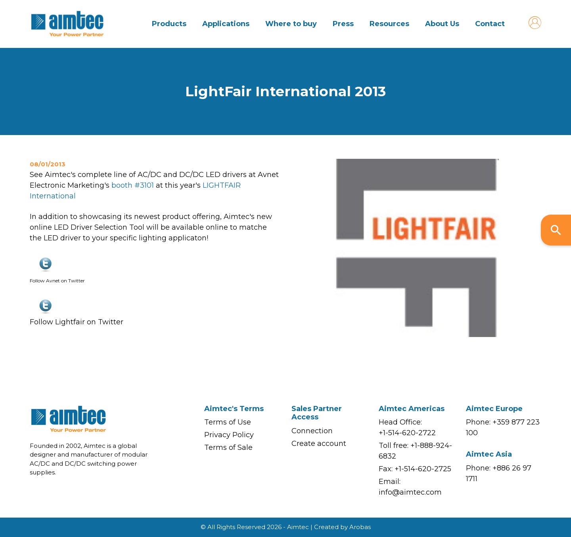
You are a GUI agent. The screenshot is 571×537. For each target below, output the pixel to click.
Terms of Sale (228, 447)
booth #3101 (133, 185)
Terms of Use (227, 422)
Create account (318, 443)
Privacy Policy (229, 434)
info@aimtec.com (410, 492)
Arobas (360, 527)
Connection (312, 431)
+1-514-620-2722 (407, 432)
